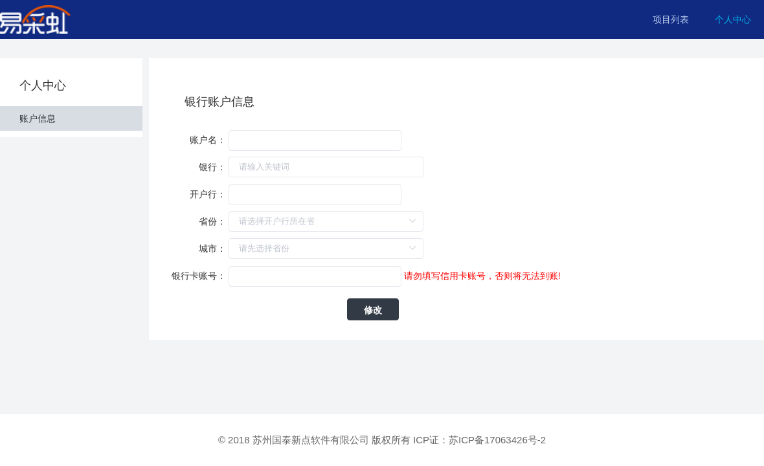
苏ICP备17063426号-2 (497, 439)
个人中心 (733, 19)
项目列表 (671, 19)
